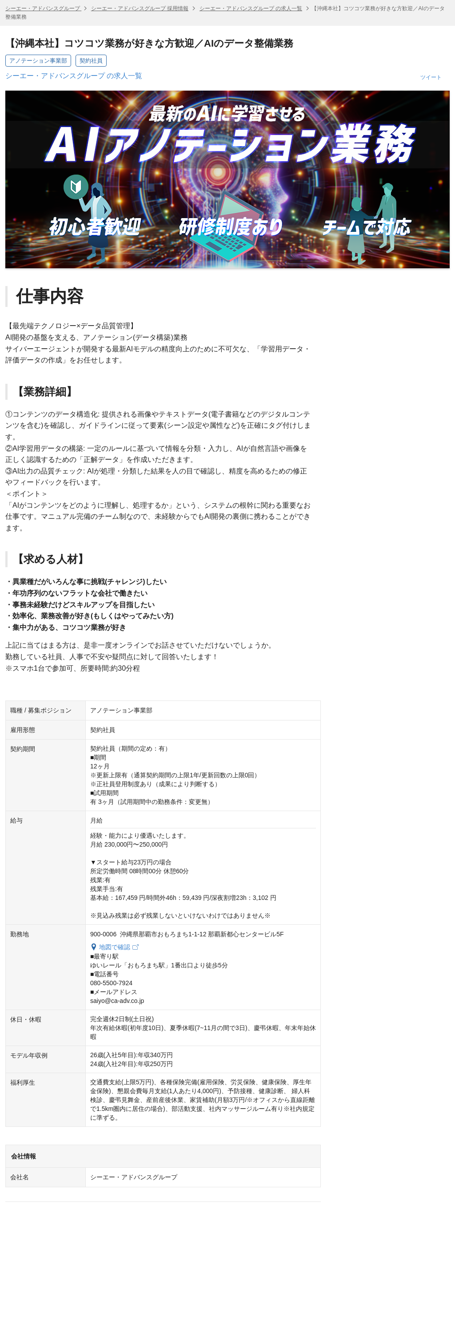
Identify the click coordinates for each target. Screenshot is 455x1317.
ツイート (431, 77)
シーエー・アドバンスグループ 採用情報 (139, 8)
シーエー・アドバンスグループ (43, 8)
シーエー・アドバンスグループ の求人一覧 (251, 8)
